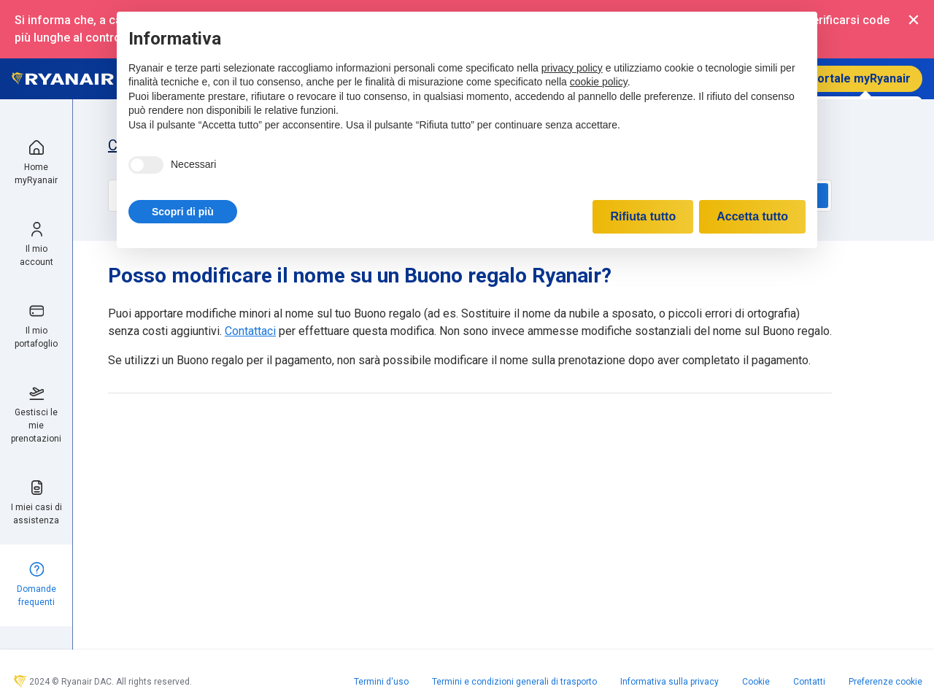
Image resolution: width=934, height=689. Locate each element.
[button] (182, 211)
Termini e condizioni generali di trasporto (514, 682)
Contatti (809, 682)
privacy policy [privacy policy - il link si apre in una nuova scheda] (572, 68)
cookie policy (599, 82)
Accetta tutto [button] (752, 216)
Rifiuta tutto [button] (643, 216)
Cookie (756, 682)
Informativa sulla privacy (669, 682)
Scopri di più (183, 212)
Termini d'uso (381, 682)
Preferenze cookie (885, 682)
